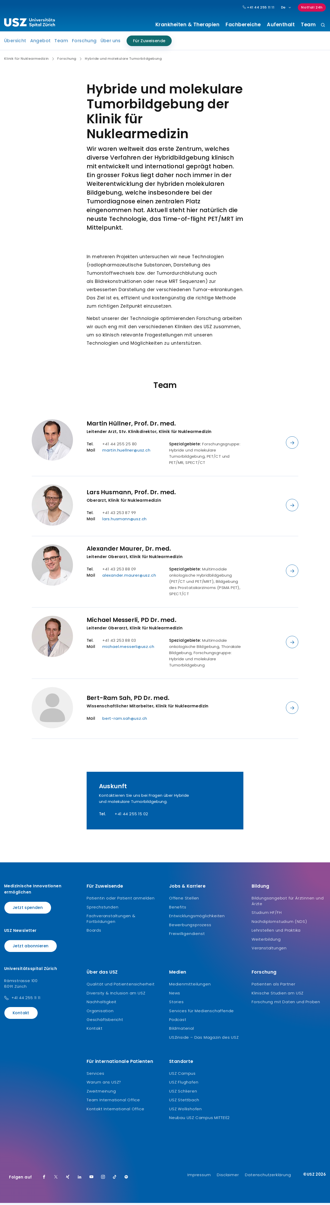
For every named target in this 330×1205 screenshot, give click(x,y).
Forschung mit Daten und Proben (286, 1004)
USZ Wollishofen (185, 1110)
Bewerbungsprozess (190, 926)
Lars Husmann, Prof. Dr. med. (131, 494)
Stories (176, 1004)
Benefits (177, 909)
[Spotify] (126, 1179)
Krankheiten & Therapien (187, 25)
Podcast (177, 1021)
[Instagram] (103, 1179)
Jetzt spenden (28, 909)
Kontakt (21, 1015)
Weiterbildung (266, 941)
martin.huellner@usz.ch (126, 452)
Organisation (100, 1012)
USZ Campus (182, 1075)
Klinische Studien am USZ (277, 995)
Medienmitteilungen (190, 986)
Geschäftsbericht (105, 1021)
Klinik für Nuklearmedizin (26, 60)
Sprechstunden (102, 909)
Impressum (199, 1177)
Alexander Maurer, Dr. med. (129, 551)
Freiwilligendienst (187, 935)
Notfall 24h (312, 7)
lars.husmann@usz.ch (124, 521)
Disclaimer (228, 1177)
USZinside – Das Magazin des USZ (204, 1039)
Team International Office (113, 1102)
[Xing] (68, 1179)
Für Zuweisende (149, 43)
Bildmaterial (181, 1030)
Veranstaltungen (269, 950)
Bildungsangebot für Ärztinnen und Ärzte (288, 902)
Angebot (40, 43)
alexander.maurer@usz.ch (129, 577)
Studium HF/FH (267, 914)
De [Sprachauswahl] (286, 7)
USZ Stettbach (184, 1102)
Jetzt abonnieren (30, 947)
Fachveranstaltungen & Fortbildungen (111, 920)
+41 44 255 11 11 (25, 999)
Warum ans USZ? (104, 1084)
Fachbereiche (243, 25)
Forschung (84, 43)
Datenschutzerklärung (268, 1177)
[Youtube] (91, 1179)
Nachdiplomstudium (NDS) (279, 923)
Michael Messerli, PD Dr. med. (131, 622)
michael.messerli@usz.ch (128, 648)
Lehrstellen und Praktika (276, 932)
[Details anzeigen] (292, 444)
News (174, 995)
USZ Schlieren (183, 1093)
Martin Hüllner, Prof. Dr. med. (131, 425)
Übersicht (15, 43)
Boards (94, 932)
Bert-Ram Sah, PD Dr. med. (128, 700)
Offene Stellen (184, 900)
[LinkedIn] (80, 1179)
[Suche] (323, 25)
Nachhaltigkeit (102, 1004)
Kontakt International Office (115, 1110)
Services (95, 1075)
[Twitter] (56, 1179)
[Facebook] (44, 1179)
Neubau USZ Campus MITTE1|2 (199, 1119)
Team (308, 25)
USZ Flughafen (183, 1084)
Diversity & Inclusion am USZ (116, 995)
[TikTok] (115, 1179)
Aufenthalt (281, 25)
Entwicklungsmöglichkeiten (197, 918)
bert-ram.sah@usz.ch (124, 720)
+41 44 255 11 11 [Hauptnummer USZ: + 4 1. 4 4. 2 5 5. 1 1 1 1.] (259, 7)
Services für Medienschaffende (201, 1012)
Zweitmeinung (101, 1093)
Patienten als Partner (273, 986)
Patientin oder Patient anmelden (121, 900)
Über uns (111, 43)
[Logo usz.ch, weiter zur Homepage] (29, 23)
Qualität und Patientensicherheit (121, 986)
